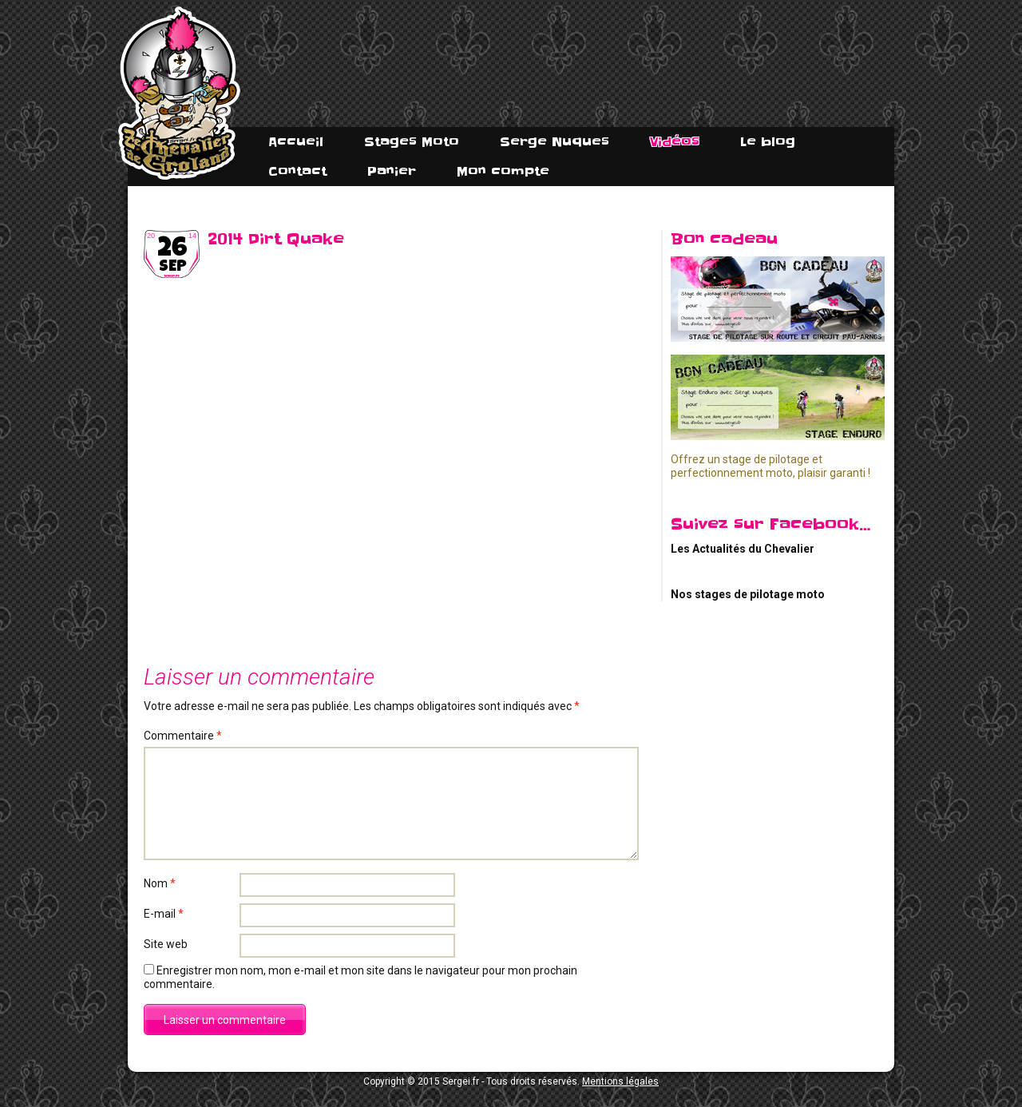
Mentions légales (620, 1081)
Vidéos (674, 141)
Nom (160, 883)
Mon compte (503, 171)
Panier (391, 171)
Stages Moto (411, 141)
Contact (297, 171)
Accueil (295, 141)
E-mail (164, 913)
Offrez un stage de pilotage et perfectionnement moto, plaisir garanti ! (770, 466)
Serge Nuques (554, 141)
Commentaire (183, 735)
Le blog (767, 141)
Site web (166, 944)
